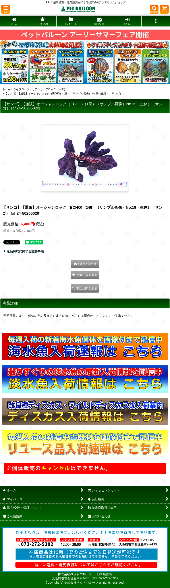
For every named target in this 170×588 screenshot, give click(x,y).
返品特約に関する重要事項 (23, 251)
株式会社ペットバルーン (75, 574)
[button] (5, 9)
